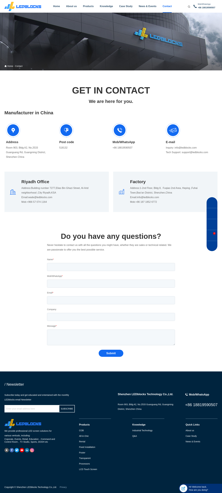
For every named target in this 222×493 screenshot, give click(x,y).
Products (88, 6)
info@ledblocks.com (186, 147)
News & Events (147, 6)
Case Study (126, 6)
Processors (84, 463)
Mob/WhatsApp (55, 276)
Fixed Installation (87, 447)
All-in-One (84, 436)
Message (52, 326)
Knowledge (106, 6)
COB (81, 430)
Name (50, 259)
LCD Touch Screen (88, 469)
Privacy (63, 487)
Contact (167, 6)
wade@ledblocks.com (40, 197)
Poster (82, 452)
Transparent (85, 458)
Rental (82, 441)
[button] (212, 202)
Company (51, 309)
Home (56, 6)
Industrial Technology (142, 430)
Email (50, 292)
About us (71, 6)
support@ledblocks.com (195, 152)
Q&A (134, 436)
